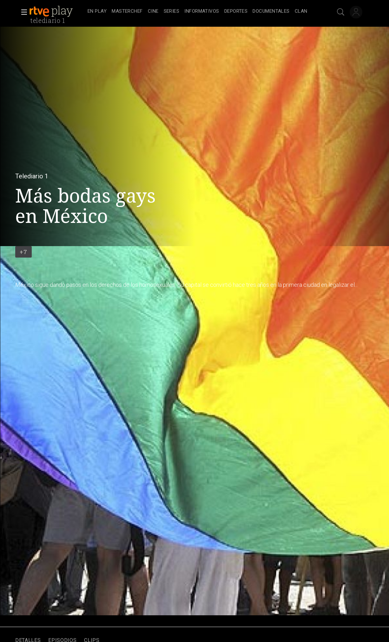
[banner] (57, 11)
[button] (22, 12)
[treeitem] (97, 11)
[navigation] (201, 11)
